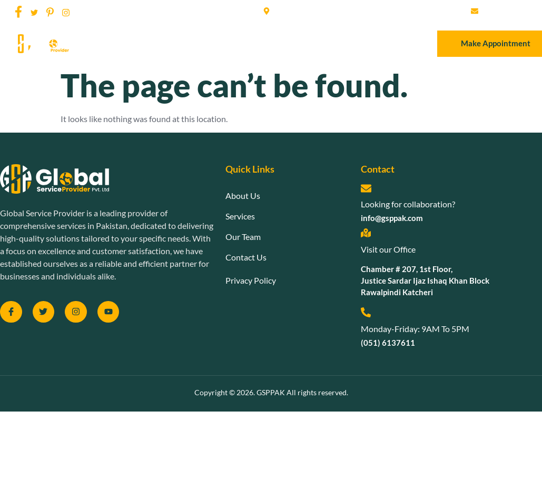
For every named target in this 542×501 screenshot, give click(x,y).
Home (152, 43)
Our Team (291, 43)
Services (243, 43)
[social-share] (18, 10)
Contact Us (344, 43)
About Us (196, 43)
